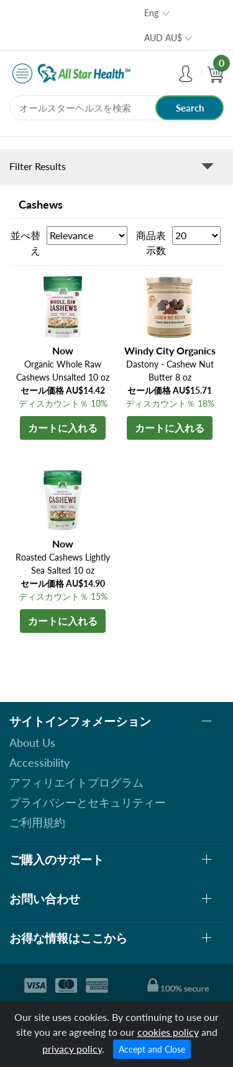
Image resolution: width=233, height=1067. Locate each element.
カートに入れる (63, 428)
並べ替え (25, 242)
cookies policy (168, 1032)
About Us (32, 742)
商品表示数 (151, 242)
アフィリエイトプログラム (76, 782)
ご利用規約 (37, 822)
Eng (151, 12)
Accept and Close (152, 1049)
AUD (163, 37)
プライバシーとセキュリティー (87, 802)
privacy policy (72, 1049)
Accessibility (39, 762)
